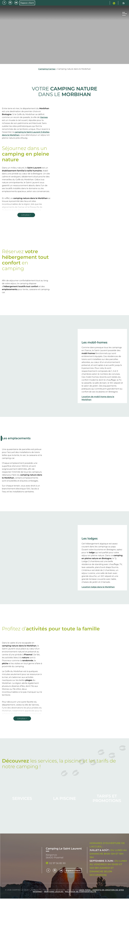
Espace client (28, 3)
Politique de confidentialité (80, 892)
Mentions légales (54, 892)
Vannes (44, 117)
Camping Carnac (46, 69)
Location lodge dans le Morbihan (98, 587)
